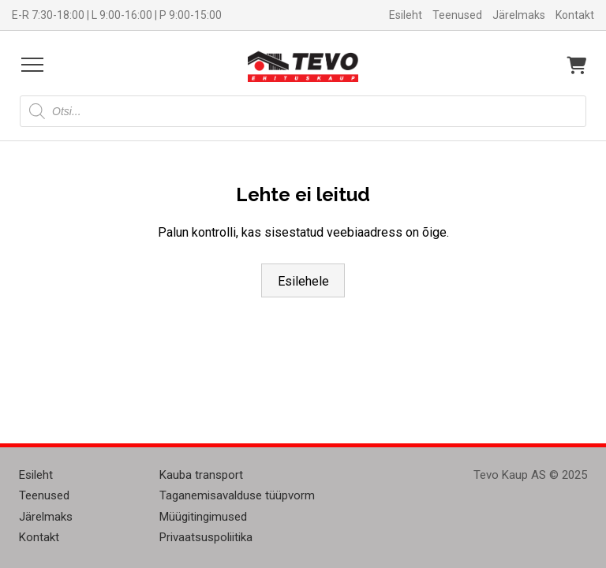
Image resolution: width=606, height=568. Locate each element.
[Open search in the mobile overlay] (303, 111)
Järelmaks (518, 15)
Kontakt (575, 15)
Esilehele (303, 281)
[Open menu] (32, 64)
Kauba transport (201, 475)
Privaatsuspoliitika (205, 537)
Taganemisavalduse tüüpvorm (237, 495)
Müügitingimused (203, 517)
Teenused (457, 15)
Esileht (405, 15)
